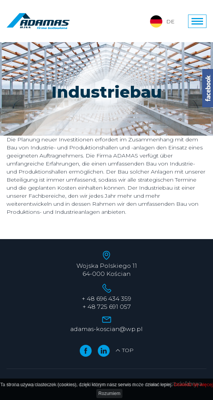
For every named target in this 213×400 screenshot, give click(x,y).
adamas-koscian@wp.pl (106, 329)
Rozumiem (109, 393)
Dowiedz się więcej (193, 384)
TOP (125, 350)
